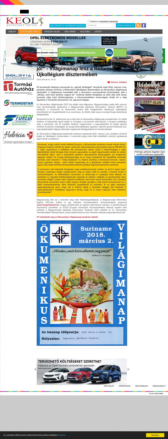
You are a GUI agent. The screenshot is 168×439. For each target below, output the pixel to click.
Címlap (12, 31)
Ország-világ (52, 31)
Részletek (68, 435)
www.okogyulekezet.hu (48, 243)
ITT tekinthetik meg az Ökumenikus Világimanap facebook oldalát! (67, 256)
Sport (99, 31)
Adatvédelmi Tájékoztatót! (109, 21)
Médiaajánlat (159, 425)
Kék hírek (70, 31)
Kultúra (86, 31)
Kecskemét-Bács (30, 31)
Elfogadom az (103, 21)
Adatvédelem (141, 425)
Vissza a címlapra (118, 121)
